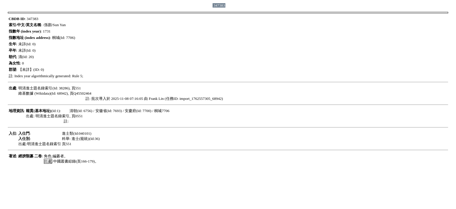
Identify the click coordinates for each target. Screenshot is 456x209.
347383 (219, 5)
